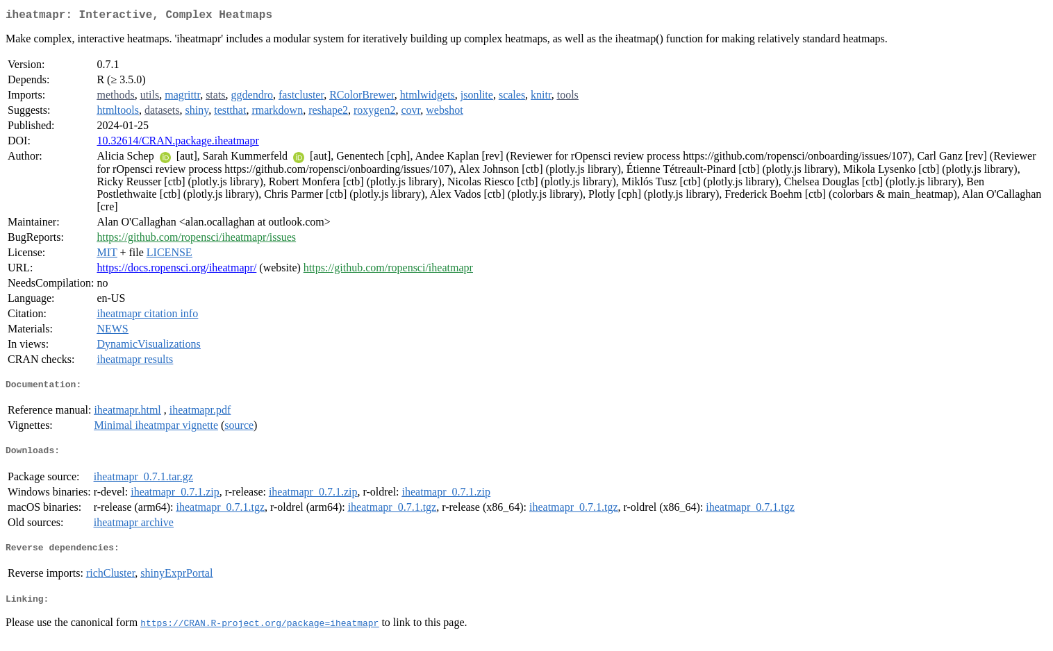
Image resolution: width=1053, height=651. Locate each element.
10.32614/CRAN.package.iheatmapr (177, 143)
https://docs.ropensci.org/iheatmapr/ (176, 270)
